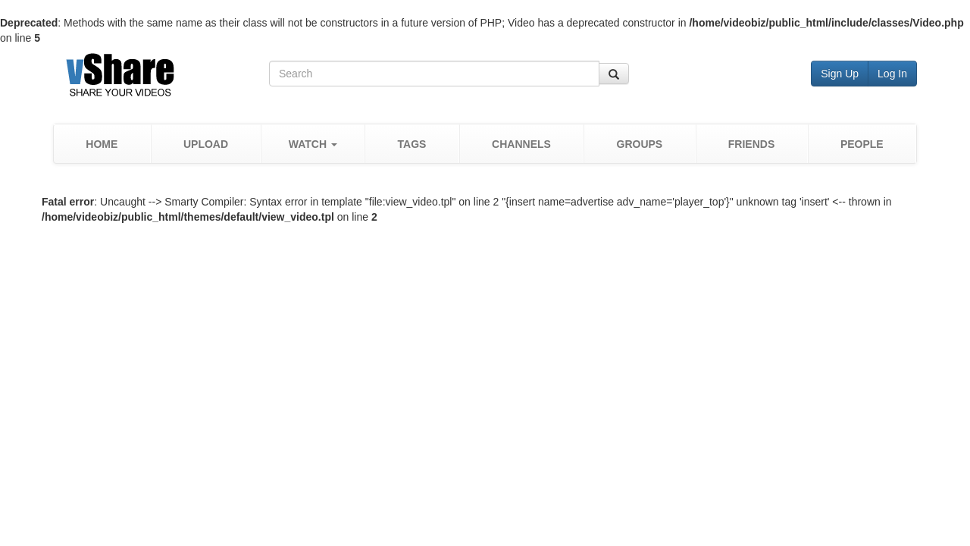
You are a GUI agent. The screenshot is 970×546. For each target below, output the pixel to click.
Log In (892, 73)
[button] (313, 143)
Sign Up (840, 73)
